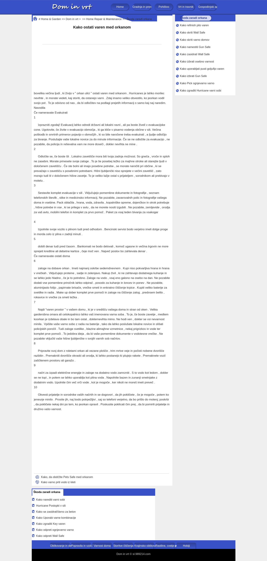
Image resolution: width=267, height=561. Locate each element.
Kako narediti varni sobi (50, 499)
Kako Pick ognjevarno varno (197, 83)
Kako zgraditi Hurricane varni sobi (200, 90)
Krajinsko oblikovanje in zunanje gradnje (144, 545)
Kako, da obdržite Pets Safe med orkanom (67, 477)
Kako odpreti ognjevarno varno (55, 529)
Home (120, 6)
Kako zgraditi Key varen (50, 523)
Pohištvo (164, 6)
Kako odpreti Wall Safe (50, 535)
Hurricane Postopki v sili (51, 505)
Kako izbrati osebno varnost (197, 61)
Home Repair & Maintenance (104, 19)
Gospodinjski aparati (207, 6)
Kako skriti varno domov (194, 39)
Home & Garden (51, 19)
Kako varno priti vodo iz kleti (58, 482)
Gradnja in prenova (142, 6)
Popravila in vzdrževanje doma (81, 545)
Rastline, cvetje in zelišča (165, 545)
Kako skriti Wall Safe (192, 32)
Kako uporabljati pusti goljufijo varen (202, 68)
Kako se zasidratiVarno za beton (56, 511)
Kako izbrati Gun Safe (193, 76)
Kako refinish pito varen (194, 25)
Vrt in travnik (185, 6)
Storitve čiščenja (123, 545)
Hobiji (186, 545)
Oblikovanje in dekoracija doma (60, 545)
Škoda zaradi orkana (139, 19)
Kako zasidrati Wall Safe (195, 54)
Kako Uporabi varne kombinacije (56, 517)
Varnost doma (102, 545)
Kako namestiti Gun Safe (195, 47)
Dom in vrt (72, 19)
